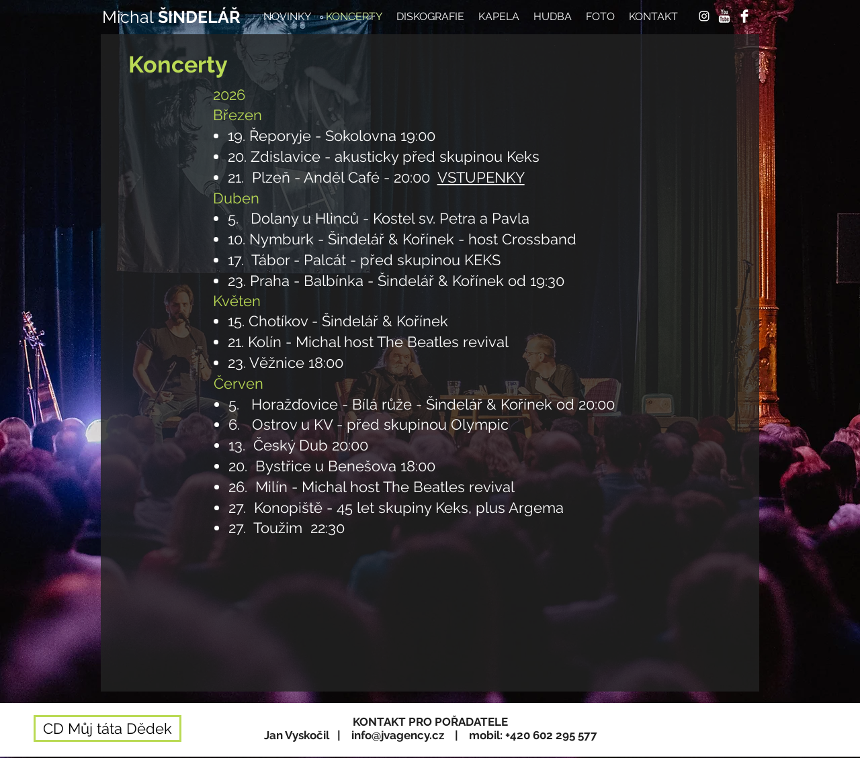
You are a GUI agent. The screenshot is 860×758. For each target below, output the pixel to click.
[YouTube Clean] (724, 16)
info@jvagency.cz (397, 735)
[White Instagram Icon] (704, 16)
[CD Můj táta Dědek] (107, 728)
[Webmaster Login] (717, 751)
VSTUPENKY (481, 177)
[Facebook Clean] (744, 16)
